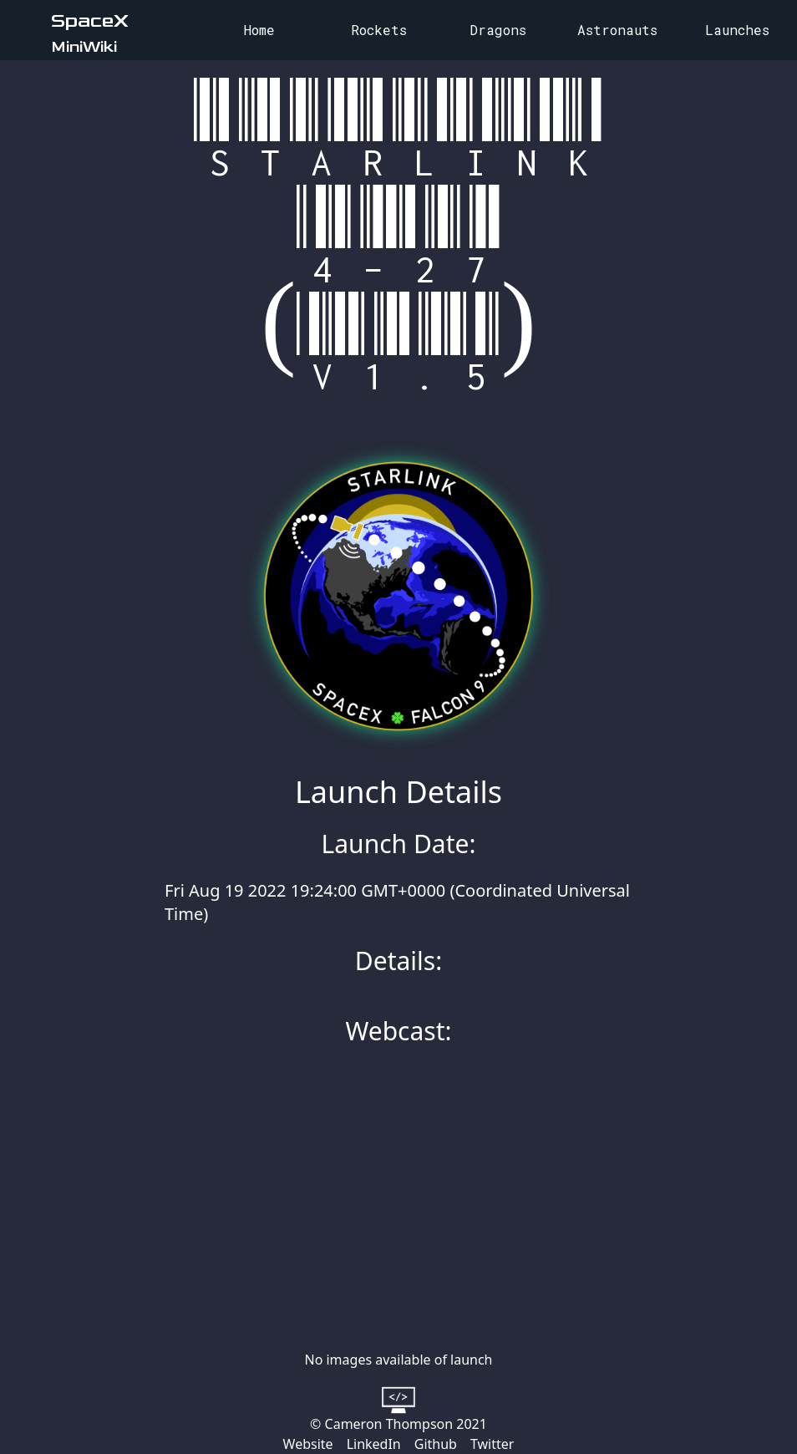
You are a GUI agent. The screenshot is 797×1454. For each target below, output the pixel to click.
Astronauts (617, 29)
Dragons (498, 29)
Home (259, 29)
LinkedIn (374, 1444)
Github (435, 1444)
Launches (737, 29)
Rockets (379, 29)
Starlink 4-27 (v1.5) (399, 237)
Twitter (492, 1444)
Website (308, 1444)
